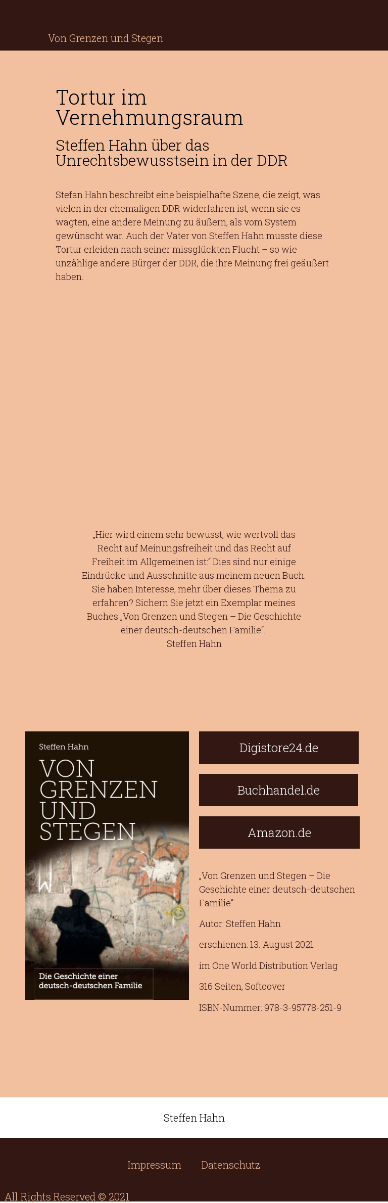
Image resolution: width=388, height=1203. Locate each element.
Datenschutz (231, 1164)
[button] (279, 747)
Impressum (154, 1164)
